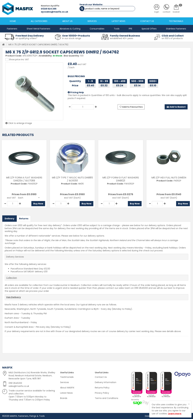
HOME (13, 21)
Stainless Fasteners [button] (176, 28)
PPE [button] (130, 28)
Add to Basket (176, 106)
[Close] (189, 404)
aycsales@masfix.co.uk (54, 11)
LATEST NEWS (118, 21)
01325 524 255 (48, 8)
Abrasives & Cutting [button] (70, 28)
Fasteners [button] (12, 28)
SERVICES (92, 21)
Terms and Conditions (106, 398)
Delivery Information (105, 382)
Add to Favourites (131, 106)
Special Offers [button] (149, 28)
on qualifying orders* (26, 38)
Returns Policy (102, 387)
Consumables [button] (97, 28)
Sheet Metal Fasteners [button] (38, 28)
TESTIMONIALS (176, 21)
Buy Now (38, 203)
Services (64, 382)
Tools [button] (116, 28)
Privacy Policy (102, 392)
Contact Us (101, 377)
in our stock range (71, 38)
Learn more (174, 413)
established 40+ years (121, 38)
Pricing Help (76, 92)
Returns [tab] (23, 218)
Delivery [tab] (9, 218)
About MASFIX (67, 387)
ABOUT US (67, 21)
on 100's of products (172, 38)
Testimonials (67, 377)
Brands (63, 398)
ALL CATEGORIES (39, 21)
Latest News (66, 392)
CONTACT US (147, 21)
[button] (28, 198)
